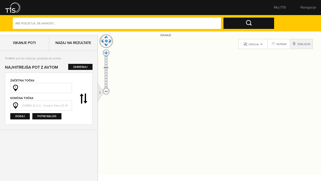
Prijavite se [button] (277, 9)
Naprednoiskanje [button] (265, 26)
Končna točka (21, 101)
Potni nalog (46, 119)
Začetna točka (22, 83)
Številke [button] (112, 9)
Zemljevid (147, 9)
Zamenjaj (83, 101)
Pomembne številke (216, 9)
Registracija (304, 9)
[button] (14, 9)
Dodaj (20, 119)
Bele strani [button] (77, 9)
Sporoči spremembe (182, 9)
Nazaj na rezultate (73, 45)
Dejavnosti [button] (298, 27)
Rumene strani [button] (42, 9)
